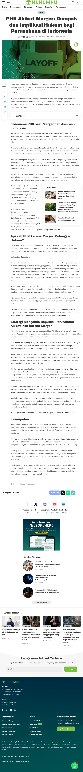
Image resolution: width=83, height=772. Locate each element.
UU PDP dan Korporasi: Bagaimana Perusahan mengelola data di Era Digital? (47, 564)
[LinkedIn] (63, 507)
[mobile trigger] (4, 2)
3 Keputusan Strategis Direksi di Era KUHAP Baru (11, 632)
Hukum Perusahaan (27, 484)
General (41, 12)
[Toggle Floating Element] (74, 765)
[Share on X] (4, 96)
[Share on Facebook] (4, 91)
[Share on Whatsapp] (4, 101)
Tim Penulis (27, 37)
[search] (73, 2)
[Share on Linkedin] (4, 106)
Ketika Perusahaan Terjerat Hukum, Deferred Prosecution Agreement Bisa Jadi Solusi (31, 635)
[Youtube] (54, 507)
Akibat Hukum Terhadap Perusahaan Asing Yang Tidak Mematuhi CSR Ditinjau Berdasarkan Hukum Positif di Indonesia (68, 207)
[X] (35, 507)
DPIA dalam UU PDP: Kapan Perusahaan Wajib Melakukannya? (45, 577)
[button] (4, 112)
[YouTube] (11, 710)
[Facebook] (27, 507)
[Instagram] (45, 507)
